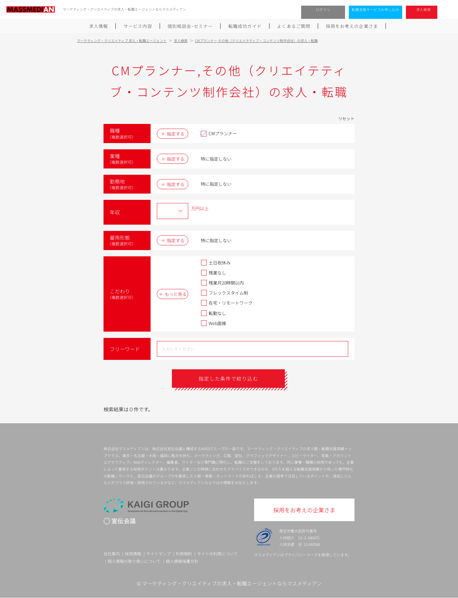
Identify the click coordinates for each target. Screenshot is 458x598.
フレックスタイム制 (224, 293)
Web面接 (213, 323)
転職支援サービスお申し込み (375, 9)
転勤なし (213, 313)
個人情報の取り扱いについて (134, 561)
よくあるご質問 (293, 26)
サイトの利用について (217, 554)
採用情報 (133, 554)
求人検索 (423, 9)
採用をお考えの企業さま (352, 26)
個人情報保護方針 (182, 561)
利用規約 (184, 554)
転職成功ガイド (245, 26)
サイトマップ (158, 554)
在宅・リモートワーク (227, 303)
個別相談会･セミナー (190, 26)
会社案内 (112, 554)
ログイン (323, 9)
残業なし (213, 273)
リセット (346, 118)
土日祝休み (216, 262)
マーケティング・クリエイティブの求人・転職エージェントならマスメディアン (232, 583)
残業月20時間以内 (222, 283)
